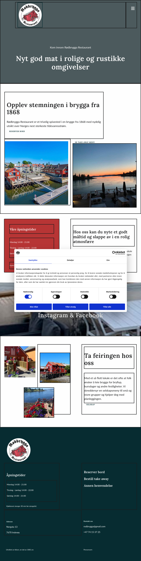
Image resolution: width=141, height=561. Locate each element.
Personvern (88, 550)
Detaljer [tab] (70, 260)
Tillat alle (107, 307)
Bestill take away (96, 479)
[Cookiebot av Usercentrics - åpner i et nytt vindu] (114, 253)
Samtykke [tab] (33, 260)
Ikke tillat (34, 307)
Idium (17, 550)
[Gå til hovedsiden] (30, 26)
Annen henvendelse (98, 486)
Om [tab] (108, 260)
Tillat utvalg (70, 307)
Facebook (89, 315)
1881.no (30, 550)
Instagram (53, 315)
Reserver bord (94, 472)
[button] (17, 131)
